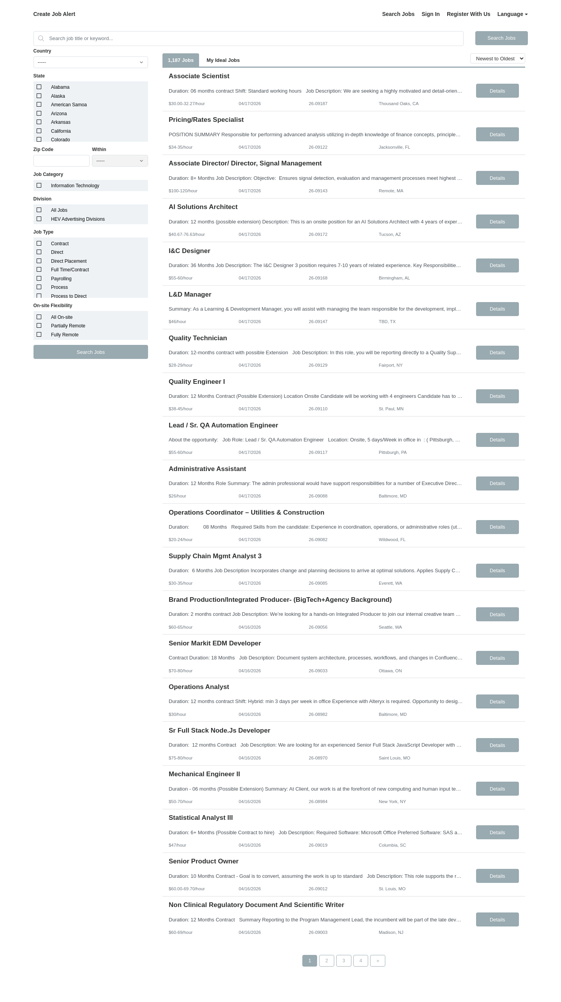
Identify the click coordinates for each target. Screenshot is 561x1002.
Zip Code (43, 149)
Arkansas (61, 122)
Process (59, 287)
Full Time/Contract (70, 269)
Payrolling (61, 278)
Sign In (431, 14)
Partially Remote (68, 326)
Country (42, 51)
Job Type (44, 232)
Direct (57, 252)
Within (99, 149)
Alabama (60, 87)
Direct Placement (68, 261)
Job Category (49, 174)
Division (43, 199)
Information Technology (75, 185)
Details (497, 91)
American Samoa (69, 104)
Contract (60, 243)
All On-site (61, 317)
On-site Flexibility (53, 305)
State (39, 76)
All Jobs (59, 210)
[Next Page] (377, 961)
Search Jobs (398, 14)
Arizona (59, 113)
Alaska (58, 96)
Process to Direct (68, 296)
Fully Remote (65, 335)
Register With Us (468, 14)
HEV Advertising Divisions (78, 219)
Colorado (60, 139)
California (61, 131)
